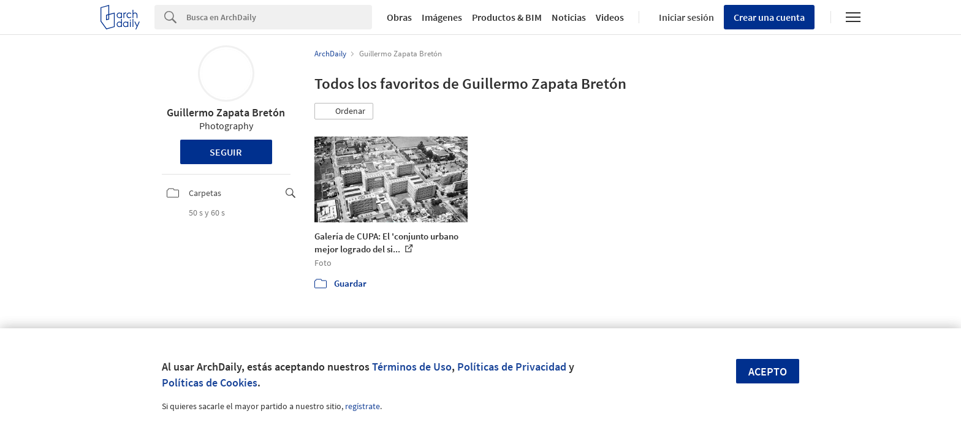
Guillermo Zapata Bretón (226, 112)
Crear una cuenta (769, 17)
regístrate (362, 406)
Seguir (226, 152)
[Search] (279, 17)
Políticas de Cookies (209, 382)
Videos (610, 17)
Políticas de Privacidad (511, 367)
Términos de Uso (412, 367)
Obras (399, 17)
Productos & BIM (507, 17)
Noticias (569, 17)
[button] (343, 111)
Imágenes (442, 17)
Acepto (767, 371)
